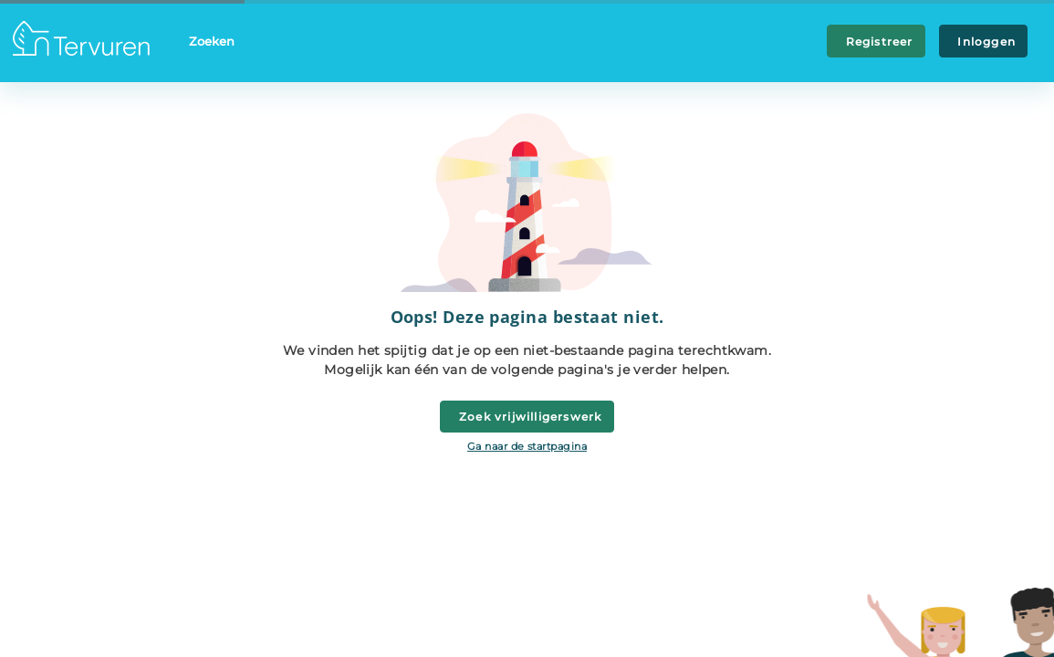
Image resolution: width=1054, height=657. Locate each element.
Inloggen (983, 41)
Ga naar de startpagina (527, 446)
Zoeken (212, 41)
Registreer (876, 41)
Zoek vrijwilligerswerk (527, 416)
